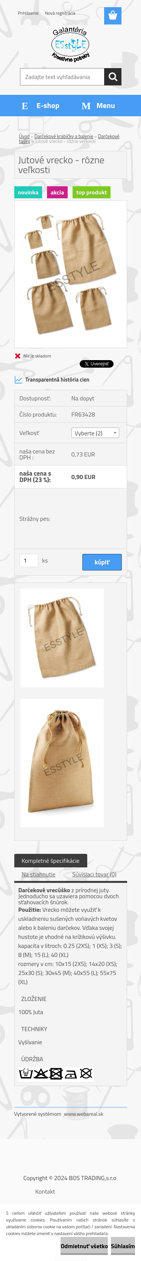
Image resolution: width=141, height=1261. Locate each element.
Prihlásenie (28, 13)
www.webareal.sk (83, 1114)
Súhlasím (123, 1245)
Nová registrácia (60, 13)
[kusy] (29, 560)
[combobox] (95, 432)
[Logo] (70, 44)
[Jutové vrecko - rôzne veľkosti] (71, 203)
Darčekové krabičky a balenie (64, 136)
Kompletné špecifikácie (51, 860)
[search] (112, 76)
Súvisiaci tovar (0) (94, 874)
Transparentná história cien (51, 380)
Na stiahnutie (39, 874)
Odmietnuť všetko (84, 1245)
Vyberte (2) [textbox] (89, 433)
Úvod (24, 136)
